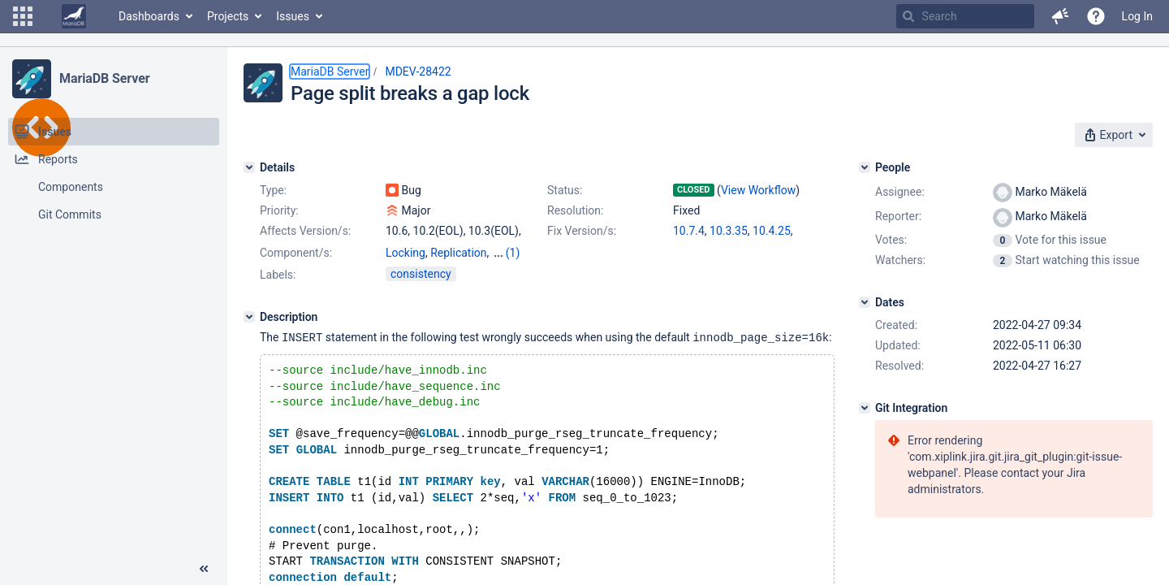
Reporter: (898, 216)
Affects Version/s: (305, 230)
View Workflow (758, 190)
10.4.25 (772, 230)
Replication (458, 252)
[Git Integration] (864, 408)
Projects (227, 16)
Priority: (279, 210)
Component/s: (296, 252)
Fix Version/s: (581, 230)
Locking (405, 252)
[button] (22, 16)
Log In (1137, 16)
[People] (864, 167)
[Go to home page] (74, 16)
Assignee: (900, 191)
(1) (513, 252)
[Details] (249, 167)
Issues (292, 16)
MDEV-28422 (418, 71)
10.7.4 (689, 230)
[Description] (249, 317)
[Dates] (864, 302)
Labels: (277, 274)
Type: (273, 190)
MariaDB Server (104, 78)
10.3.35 (729, 230)
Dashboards (149, 16)
